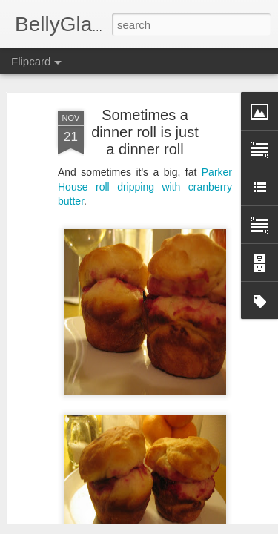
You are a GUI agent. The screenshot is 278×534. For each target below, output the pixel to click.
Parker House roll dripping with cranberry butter (145, 145)
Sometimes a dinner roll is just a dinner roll (145, 90)
